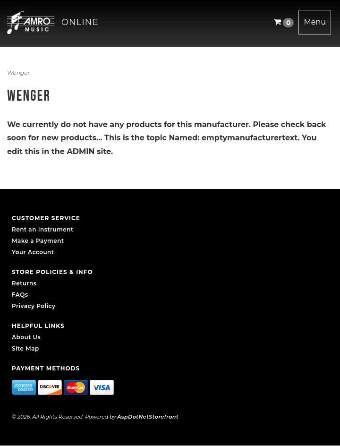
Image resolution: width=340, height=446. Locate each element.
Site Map (25, 348)
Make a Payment (38, 240)
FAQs (20, 294)
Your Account (33, 252)
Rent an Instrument (43, 229)
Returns (24, 283)
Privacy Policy (33, 305)
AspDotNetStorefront (147, 416)
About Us (26, 337)
